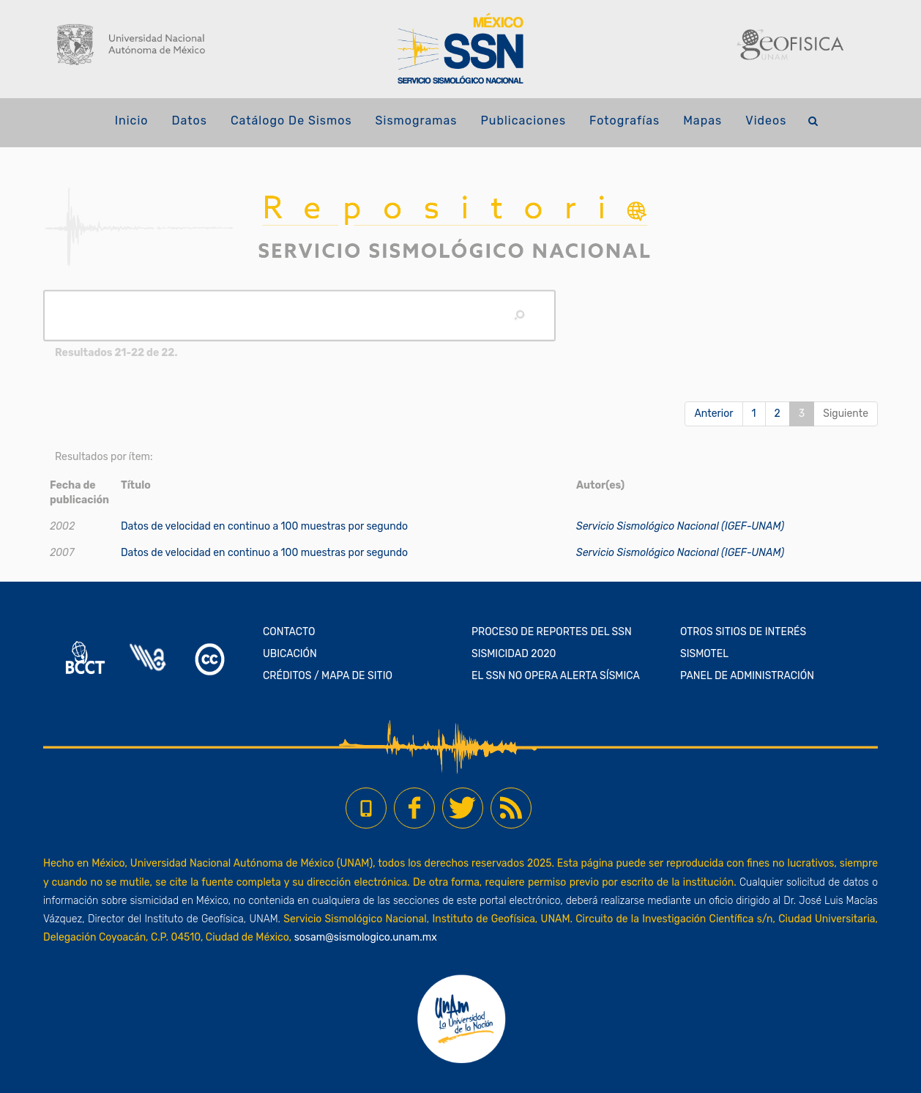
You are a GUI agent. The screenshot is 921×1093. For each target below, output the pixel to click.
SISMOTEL (704, 654)
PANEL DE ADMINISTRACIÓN (747, 676)
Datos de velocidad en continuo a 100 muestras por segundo (264, 526)
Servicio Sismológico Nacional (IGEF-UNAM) (680, 526)
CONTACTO (289, 632)
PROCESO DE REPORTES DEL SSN (551, 632)
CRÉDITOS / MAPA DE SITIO (327, 676)
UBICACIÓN (290, 654)
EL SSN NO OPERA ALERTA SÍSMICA (555, 676)
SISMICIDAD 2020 (513, 654)
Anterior (713, 413)
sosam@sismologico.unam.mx (365, 937)
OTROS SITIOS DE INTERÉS (743, 632)
